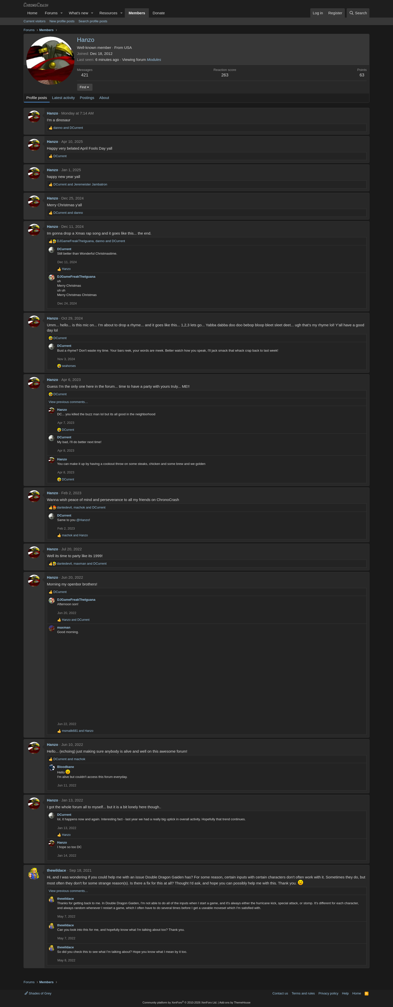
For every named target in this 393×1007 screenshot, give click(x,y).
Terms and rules (303, 993)
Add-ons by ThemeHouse (235, 1002)
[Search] (358, 13)
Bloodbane (65, 767)
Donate (159, 13)
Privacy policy (328, 993)
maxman (63, 627)
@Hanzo (82, 520)
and (68, 128)
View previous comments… (68, 402)
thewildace (56, 870)
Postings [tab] (87, 97)
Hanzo (52, 113)
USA (128, 47)
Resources (109, 13)
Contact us (280, 993)
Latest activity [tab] (63, 97)
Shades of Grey (38, 993)
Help (345, 993)
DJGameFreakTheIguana (76, 276)
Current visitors (34, 21)
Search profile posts (92, 21)
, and (91, 241)
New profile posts (61, 21)
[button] (61, 13)
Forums (51, 13)
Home (32, 13)
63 (362, 75)
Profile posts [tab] (36, 97)
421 (84, 75)
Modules (154, 59)
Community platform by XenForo (180, 1002)
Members (137, 13)
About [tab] (104, 97)
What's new (78, 13)
